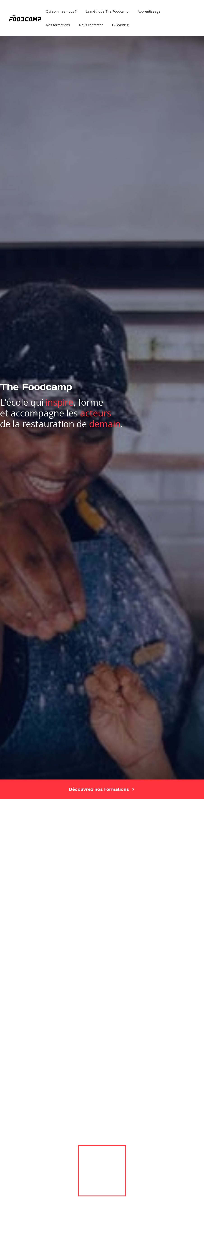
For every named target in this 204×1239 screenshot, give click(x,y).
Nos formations (58, 25)
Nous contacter (91, 25)
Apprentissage (149, 11)
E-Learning (120, 25)
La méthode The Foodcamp (107, 11)
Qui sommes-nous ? (61, 11)
